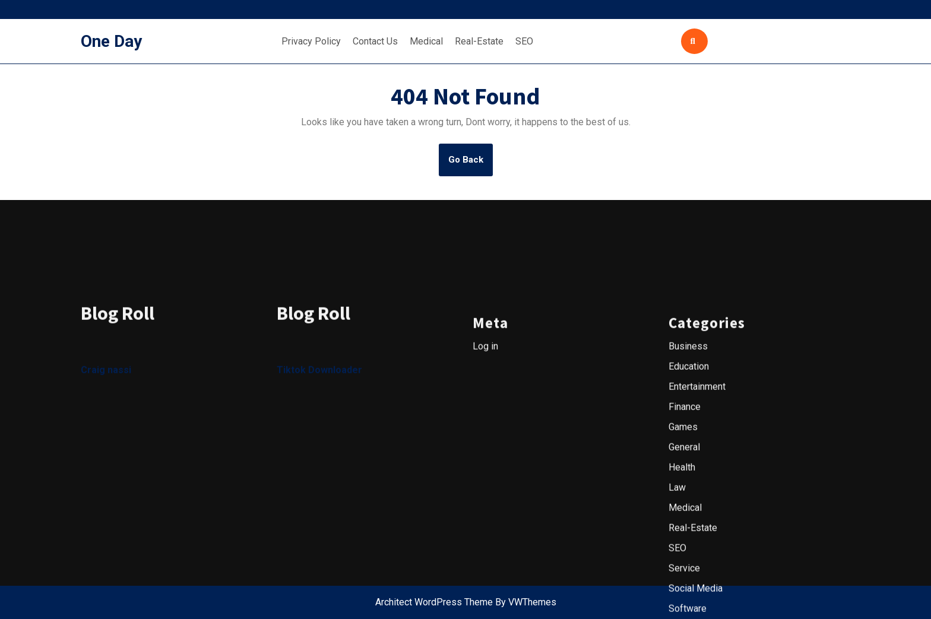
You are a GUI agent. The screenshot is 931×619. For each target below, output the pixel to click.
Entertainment (697, 523)
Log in (485, 482)
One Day (111, 41)
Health (682, 604)
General (684, 583)
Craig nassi (106, 507)
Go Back (470, 164)
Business (688, 482)
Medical (426, 41)
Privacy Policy (311, 41)
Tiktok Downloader (319, 507)
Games (683, 563)
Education (689, 503)
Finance (685, 543)
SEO (524, 41)
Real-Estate (479, 41)
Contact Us (375, 41)
